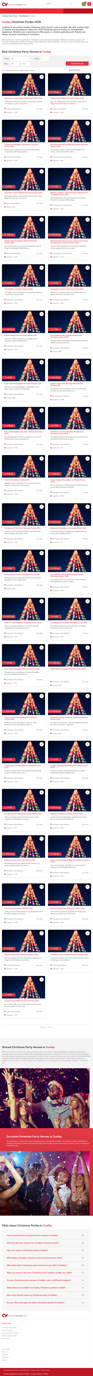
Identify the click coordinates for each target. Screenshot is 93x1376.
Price (6, 64)
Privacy (6, 58)
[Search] (59, 3)
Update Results (77, 64)
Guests (36, 58)
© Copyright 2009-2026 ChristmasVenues (16, 1370)
